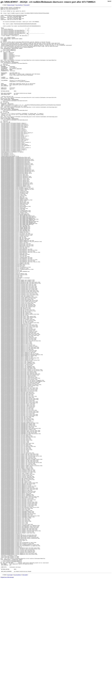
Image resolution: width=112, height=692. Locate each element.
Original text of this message (7, 689)
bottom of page (10, 5)
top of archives (19, 5)
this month (26, 5)
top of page (9, 687)
